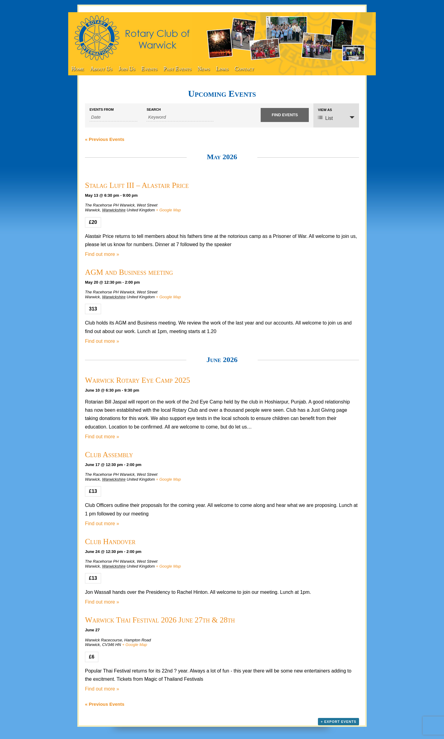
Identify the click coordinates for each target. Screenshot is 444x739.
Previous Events (104, 139)
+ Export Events (338, 721)
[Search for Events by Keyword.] (179, 117)
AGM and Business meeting (129, 272)
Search (153, 109)
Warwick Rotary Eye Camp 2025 (137, 380)
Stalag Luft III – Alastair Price (137, 185)
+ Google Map (168, 210)
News (204, 69)
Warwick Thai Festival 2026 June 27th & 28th (160, 619)
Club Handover (110, 541)
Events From (102, 109)
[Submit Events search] (284, 115)
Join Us (126, 69)
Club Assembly (109, 454)
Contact (244, 69)
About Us (101, 69)
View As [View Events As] (325, 110)
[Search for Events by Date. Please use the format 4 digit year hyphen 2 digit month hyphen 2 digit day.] (113, 117)
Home (77, 69)
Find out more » (102, 254)
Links (222, 69)
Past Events (178, 69)
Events (149, 69)
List (325, 118)
